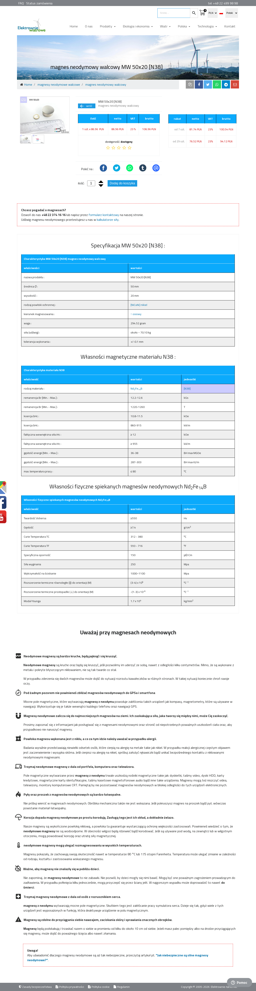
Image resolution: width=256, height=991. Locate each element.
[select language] (231, 13)
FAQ (21, 3)
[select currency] (213, 13)
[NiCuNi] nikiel (139, 304)
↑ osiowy (136, 314)
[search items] (173, 13)
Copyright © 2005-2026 (195, 986)
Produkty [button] (106, 26)
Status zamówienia (39, 3)
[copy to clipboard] (190, 84)
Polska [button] (183, 26)
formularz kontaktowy (104, 215)
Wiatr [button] (164, 26)
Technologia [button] (205, 26)
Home (74, 26)
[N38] (187, 388)
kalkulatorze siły (108, 220)
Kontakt (229, 26)
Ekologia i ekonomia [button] (136, 26)
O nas (89, 26)
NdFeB (136, 388)
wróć (85, 105)
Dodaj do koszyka (122, 183)
